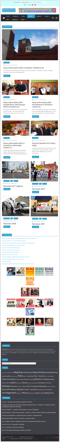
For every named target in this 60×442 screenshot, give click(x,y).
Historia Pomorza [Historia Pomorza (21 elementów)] (29, 379)
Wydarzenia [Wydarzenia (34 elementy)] (49, 393)
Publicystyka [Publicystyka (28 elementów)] (42, 386)
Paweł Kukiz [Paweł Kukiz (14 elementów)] (48, 383)
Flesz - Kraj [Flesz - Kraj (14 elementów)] (47, 376)
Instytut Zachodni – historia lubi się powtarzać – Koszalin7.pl (16, 412)
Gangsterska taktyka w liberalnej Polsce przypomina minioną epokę (18, 263)
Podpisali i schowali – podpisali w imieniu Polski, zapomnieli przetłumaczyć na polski (25, 421)
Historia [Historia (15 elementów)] (52, 376)
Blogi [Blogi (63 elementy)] (16, 372)
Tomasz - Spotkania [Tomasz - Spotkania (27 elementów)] (30, 389)
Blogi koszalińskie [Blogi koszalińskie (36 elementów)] (47, 372)
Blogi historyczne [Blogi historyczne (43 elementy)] (26, 372)
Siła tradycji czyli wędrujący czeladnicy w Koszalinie (20, 402)
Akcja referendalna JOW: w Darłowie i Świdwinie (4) (23, 68)
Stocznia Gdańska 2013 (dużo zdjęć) (43, 144)
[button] (10, 16)
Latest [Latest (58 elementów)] (12, 382)
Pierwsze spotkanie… (7, 261)
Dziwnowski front (37, 415)
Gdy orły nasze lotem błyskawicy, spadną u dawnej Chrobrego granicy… (18, 243)
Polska (47, 16)
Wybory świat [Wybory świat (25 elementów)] (40, 393)
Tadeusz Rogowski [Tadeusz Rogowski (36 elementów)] (17, 389)
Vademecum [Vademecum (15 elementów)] (19, 393)
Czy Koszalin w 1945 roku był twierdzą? (14, 427)
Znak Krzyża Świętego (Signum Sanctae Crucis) (13, 259)
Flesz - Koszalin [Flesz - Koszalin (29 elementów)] (39, 376)
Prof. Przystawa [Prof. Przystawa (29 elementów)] (32, 386)
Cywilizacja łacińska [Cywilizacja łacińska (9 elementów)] (14, 376)
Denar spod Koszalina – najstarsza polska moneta (13, 240)
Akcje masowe (6, 62)
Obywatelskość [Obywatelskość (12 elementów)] (35, 383)
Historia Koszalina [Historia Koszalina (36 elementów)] (8, 379)
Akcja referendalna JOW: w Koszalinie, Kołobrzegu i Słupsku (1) (14, 145)
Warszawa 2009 (38, 189)
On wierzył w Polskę (30, 418)
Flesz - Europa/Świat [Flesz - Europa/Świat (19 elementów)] (28, 376)
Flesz (8, 16)
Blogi (23, 16)
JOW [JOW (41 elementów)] (36, 379)
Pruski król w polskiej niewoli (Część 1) (11, 252)
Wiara (22, 19)
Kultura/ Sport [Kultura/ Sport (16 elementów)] (6, 383)
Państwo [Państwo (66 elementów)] (6, 386)
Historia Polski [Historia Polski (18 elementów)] (19, 379)
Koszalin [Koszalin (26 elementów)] (51, 379)
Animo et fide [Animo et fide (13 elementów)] (10, 372)
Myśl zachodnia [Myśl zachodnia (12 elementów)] (19, 383)
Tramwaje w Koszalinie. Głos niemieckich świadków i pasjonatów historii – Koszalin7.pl (22, 404)
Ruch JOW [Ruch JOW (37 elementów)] (6, 389)
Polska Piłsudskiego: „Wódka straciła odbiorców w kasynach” (16, 257)
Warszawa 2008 (9, 223)
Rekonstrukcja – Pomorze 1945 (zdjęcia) (29, 409)
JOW (7, 19)
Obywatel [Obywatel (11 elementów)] (30, 383)
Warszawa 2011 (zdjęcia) (13, 186)
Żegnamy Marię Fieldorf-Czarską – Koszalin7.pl (13, 418)
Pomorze (38, 16)
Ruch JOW (16, 180)
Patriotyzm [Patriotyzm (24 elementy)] (41, 383)
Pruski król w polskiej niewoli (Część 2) (11, 250)
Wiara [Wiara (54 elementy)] (24, 392)
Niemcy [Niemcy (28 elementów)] (25, 383)
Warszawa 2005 (38, 224)
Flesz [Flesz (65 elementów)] (20, 375)
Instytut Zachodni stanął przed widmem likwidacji (44, 412)
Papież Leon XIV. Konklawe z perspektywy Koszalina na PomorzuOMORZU (19, 238)
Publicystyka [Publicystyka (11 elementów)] (49, 386)
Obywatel (14, 19)
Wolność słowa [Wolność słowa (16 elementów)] (31, 393)
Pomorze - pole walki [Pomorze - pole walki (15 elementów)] (22, 386)
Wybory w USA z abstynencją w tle (10, 254)
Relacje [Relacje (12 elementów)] (53, 386)
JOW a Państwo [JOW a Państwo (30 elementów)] (43, 379)
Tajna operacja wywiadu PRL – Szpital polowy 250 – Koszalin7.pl (17, 415)
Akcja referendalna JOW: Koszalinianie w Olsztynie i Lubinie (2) (42, 104)
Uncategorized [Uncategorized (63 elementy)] (9, 392)
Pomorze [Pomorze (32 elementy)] (13, 386)
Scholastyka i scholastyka (18, 424)
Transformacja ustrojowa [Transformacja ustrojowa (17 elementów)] (44, 389)
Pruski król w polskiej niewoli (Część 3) (11, 247)
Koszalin (15, 16)
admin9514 (15, 65)
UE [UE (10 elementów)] (52, 389)
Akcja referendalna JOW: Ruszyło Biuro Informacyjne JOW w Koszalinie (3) (14, 104)
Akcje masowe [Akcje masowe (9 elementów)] (4, 372)
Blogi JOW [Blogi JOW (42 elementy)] (37, 372)
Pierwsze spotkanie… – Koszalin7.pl (10, 409)
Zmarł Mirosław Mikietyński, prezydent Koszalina (13, 245)
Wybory (30, 16)
